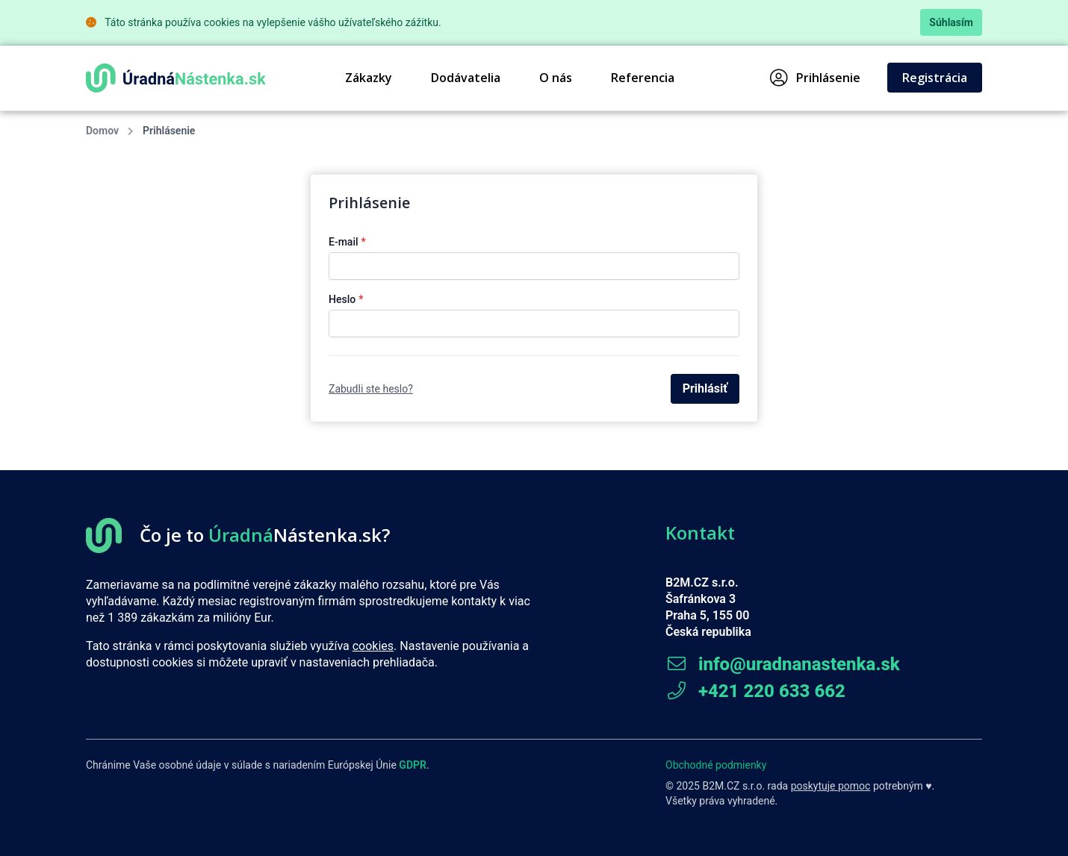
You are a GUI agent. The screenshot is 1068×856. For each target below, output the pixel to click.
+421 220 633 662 (755, 691)
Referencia (642, 77)
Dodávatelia (465, 77)
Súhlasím (951, 22)
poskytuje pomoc (831, 786)
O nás (555, 77)
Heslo (346, 299)
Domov (102, 131)
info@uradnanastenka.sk (782, 664)
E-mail (347, 241)
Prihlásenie (815, 78)
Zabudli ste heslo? (371, 389)
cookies (373, 646)
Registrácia (934, 77)
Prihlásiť (705, 388)
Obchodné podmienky (715, 765)
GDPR (412, 765)
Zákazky (368, 77)
